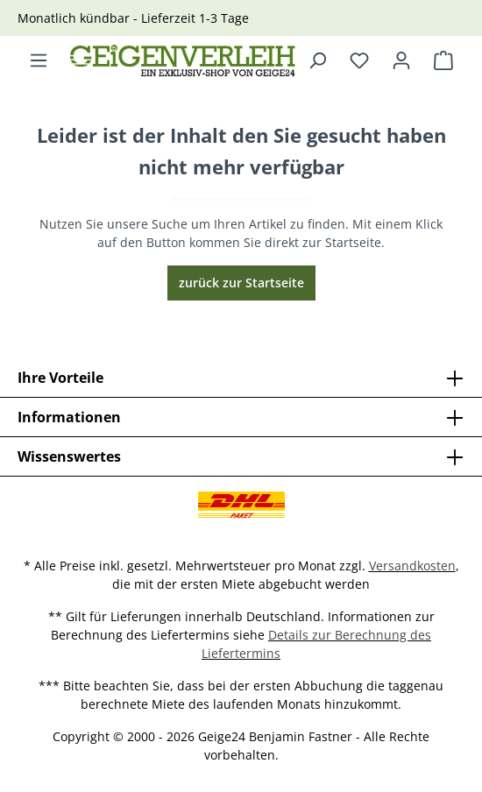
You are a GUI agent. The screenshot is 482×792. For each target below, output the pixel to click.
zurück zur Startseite (241, 282)
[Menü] (39, 60)
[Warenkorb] (443, 60)
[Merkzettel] (359, 60)
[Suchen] (317, 60)
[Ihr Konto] (401, 60)
